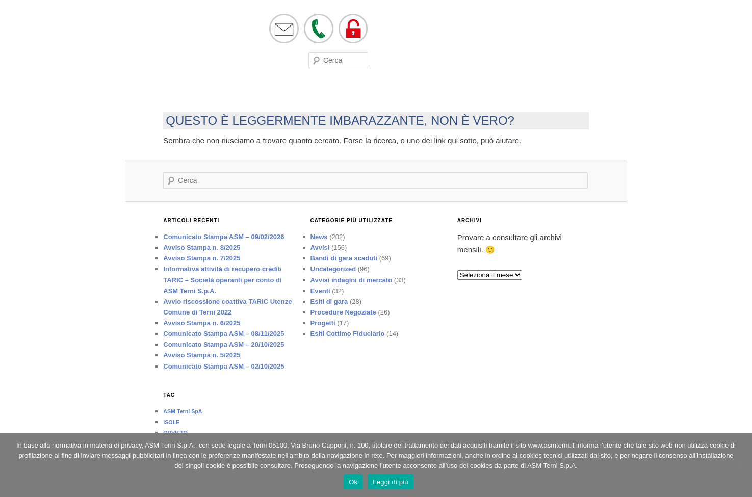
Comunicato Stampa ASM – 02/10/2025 (223, 366)
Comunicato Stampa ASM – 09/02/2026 (223, 237)
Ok (353, 482)
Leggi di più (390, 482)
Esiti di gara (329, 301)
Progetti (322, 323)
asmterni (164, 40)
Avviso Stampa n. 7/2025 (201, 258)
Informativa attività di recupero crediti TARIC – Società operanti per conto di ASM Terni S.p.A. (222, 279)
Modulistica (258, 94)
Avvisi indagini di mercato (351, 280)
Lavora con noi (353, 94)
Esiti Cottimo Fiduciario (347, 333)
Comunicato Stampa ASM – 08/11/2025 (223, 333)
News (319, 237)
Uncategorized (333, 269)
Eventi (221, 94)
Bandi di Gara (303, 94)
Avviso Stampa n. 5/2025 (201, 355)
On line (193, 94)
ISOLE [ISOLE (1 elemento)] (171, 422)
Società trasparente (415, 94)
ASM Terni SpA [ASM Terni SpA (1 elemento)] (182, 411)
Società (163, 94)
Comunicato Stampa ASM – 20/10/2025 (223, 344)
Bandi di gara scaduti (343, 258)
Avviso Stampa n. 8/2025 (201, 247)
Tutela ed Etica (478, 94)
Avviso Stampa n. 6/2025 (201, 323)
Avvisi (320, 247)
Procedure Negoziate (343, 312)
